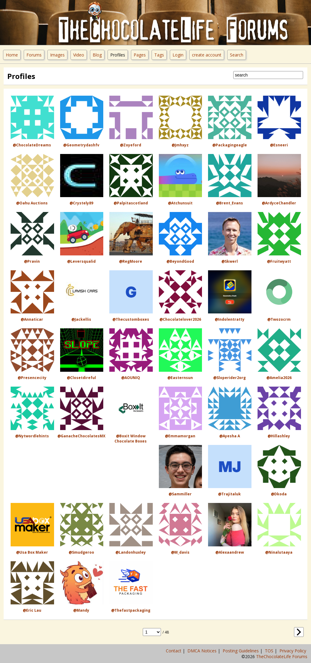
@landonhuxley (130, 552)
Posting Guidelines (241, 651)
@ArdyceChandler (279, 203)
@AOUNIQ (130, 377)
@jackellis (81, 319)
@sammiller (180, 494)
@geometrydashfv (81, 145)
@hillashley (279, 436)
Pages (140, 55)
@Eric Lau (32, 610)
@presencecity (32, 377)
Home (12, 55)
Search (236, 55)
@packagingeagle (229, 145)
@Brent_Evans (229, 203)
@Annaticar (32, 319)
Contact (174, 651)
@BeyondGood (180, 261)
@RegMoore (130, 261)
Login (178, 55)
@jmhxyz (180, 145)
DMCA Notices (202, 651)
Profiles (117, 55)
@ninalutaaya (278, 552)
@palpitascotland (131, 203)
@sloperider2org (229, 377)
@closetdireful (81, 377)
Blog (97, 55)
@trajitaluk (229, 494)
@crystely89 (81, 203)
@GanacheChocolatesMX (81, 436)
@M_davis (180, 552)
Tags (159, 55)
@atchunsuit (180, 203)
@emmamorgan (180, 436)
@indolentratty (229, 319)
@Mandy (81, 610)
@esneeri (279, 145)
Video (78, 55)
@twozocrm (279, 319)
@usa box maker (32, 552)
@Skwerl (229, 261)
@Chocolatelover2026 (180, 319)
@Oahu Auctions (32, 203)
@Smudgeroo (81, 552)
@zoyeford (130, 145)
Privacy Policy (293, 651)
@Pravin (32, 261)
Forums (34, 55)
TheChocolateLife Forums (281, 656)
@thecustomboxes (130, 319)
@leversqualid (81, 261)
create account (206, 55)
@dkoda (279, 494)
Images (57, 55)
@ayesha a (229, 436)
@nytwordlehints (32, 436)
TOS (270, 651)
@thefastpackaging (130, 610)
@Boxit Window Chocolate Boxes (130, 438)
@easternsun (180, 377)
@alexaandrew (229, 552)
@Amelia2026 (279, 377)
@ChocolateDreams (32, 145)
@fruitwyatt (279, 261)
